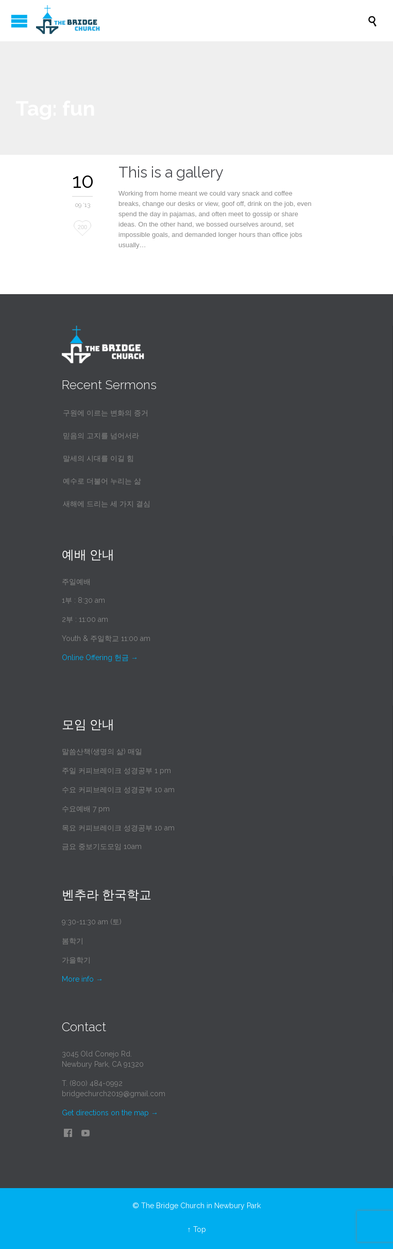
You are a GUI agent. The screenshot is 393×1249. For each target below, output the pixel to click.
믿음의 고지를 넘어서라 (101, 435)
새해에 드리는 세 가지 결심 (106, 504)
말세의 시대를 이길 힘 (98, 458)
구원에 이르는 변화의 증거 (105, 413)
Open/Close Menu (19, 21)
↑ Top (196, 1229)
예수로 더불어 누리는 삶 (102, 481)
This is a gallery (171, 172)
